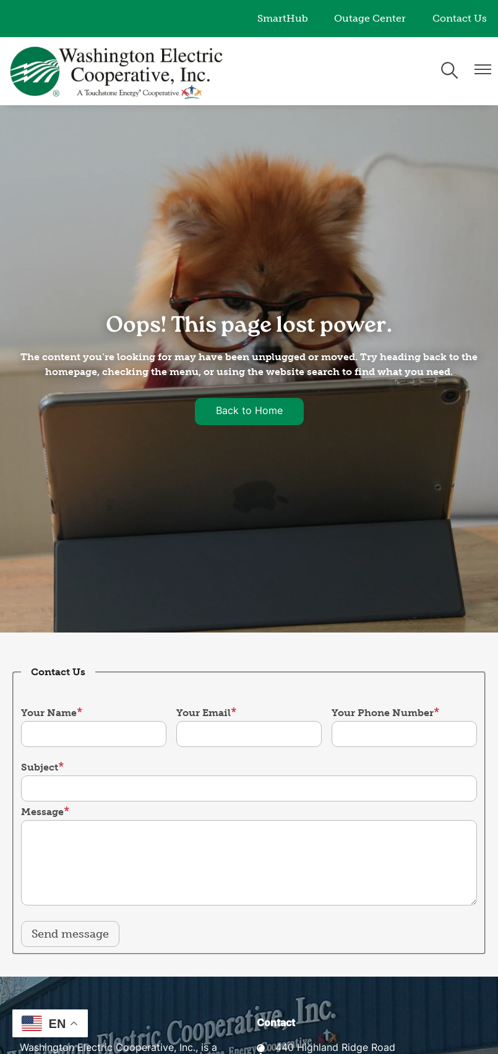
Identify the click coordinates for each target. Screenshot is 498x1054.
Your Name (49, 713)
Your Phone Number (383, 713)
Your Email (203, 713)
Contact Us (459, 18)
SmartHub (282, 18)
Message (42, 812)
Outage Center (370, 18)
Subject (39, 767)
